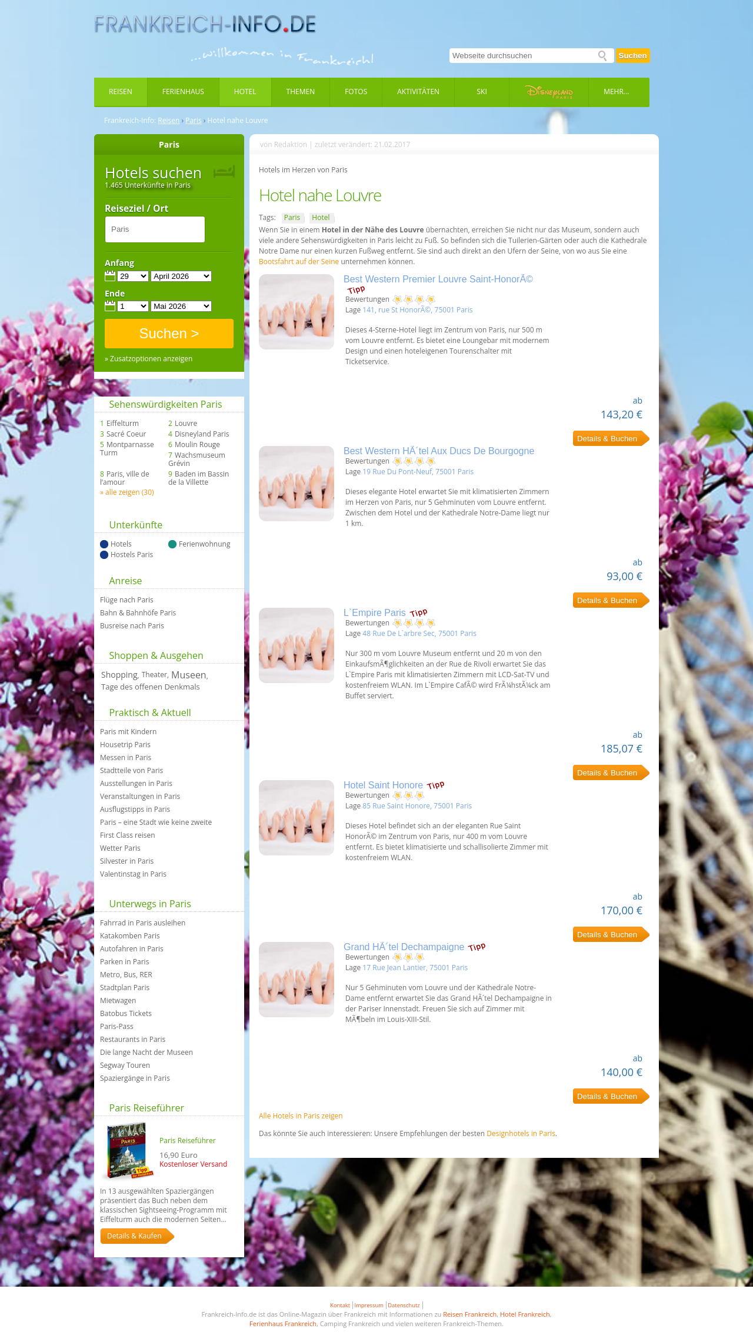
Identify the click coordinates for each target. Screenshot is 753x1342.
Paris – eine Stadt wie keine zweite (156, 822)
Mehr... (616, 91)
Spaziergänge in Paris (135, 1078)
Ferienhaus (183, 91)
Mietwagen (118, 1001)
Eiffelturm (122, 423)
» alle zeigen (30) (127, 492)
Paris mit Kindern (128, 732)
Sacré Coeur (126, 434)
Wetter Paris (120, 848)
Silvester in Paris (127, 861)
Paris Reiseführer (146, 1107)
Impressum (369, 1305)
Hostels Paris (132, 555)
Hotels (121, 544)
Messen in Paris (125, 758)
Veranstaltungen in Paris (140, 796)
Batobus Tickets (126, 1014)
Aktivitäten (418, 91)
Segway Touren (125, 1065)
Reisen (120, 91)
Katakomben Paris (130, 936)
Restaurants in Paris (132, 1039)
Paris (193, 120)
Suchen (633, 55)
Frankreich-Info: (130, 120)
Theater (154, 675)
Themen (300, 91)
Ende (115, 293)
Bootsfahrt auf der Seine (300, 262)
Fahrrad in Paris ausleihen (142, 923)
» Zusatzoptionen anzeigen (148, 359)
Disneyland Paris (202, 434)
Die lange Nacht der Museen (146, 1052)
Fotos (356, 91)
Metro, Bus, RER (126, 975)
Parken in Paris (124, 962)
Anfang (119, 263)
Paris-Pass (117, 1027)
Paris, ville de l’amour (124, 478)
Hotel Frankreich (525, 1314)
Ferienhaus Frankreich (282, 1323)
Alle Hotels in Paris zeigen (301, 1116)
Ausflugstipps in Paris (135, 809)
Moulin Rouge (197, 445)
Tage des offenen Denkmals (150, 686)
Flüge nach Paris (127, 600)
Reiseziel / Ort (136, 209)
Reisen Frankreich (470, 1314)
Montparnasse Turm (127, 449)
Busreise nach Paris (132, 626)
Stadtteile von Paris (131, 771)
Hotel (245, 91)
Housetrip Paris (125, 745)
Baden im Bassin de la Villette (198, 478)
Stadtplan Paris (124, 988)
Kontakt (340, 1305)
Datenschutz (403, 1305)
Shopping (119, 674)
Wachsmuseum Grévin (196, 459)
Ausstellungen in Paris (136, 784)
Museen (188, 674)
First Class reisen (127, 835)
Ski (482, 91)
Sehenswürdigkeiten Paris (165, 404)
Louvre (186, 423)
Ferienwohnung (204, 544)
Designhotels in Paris (521, 1133)
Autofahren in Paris (132, 949)
